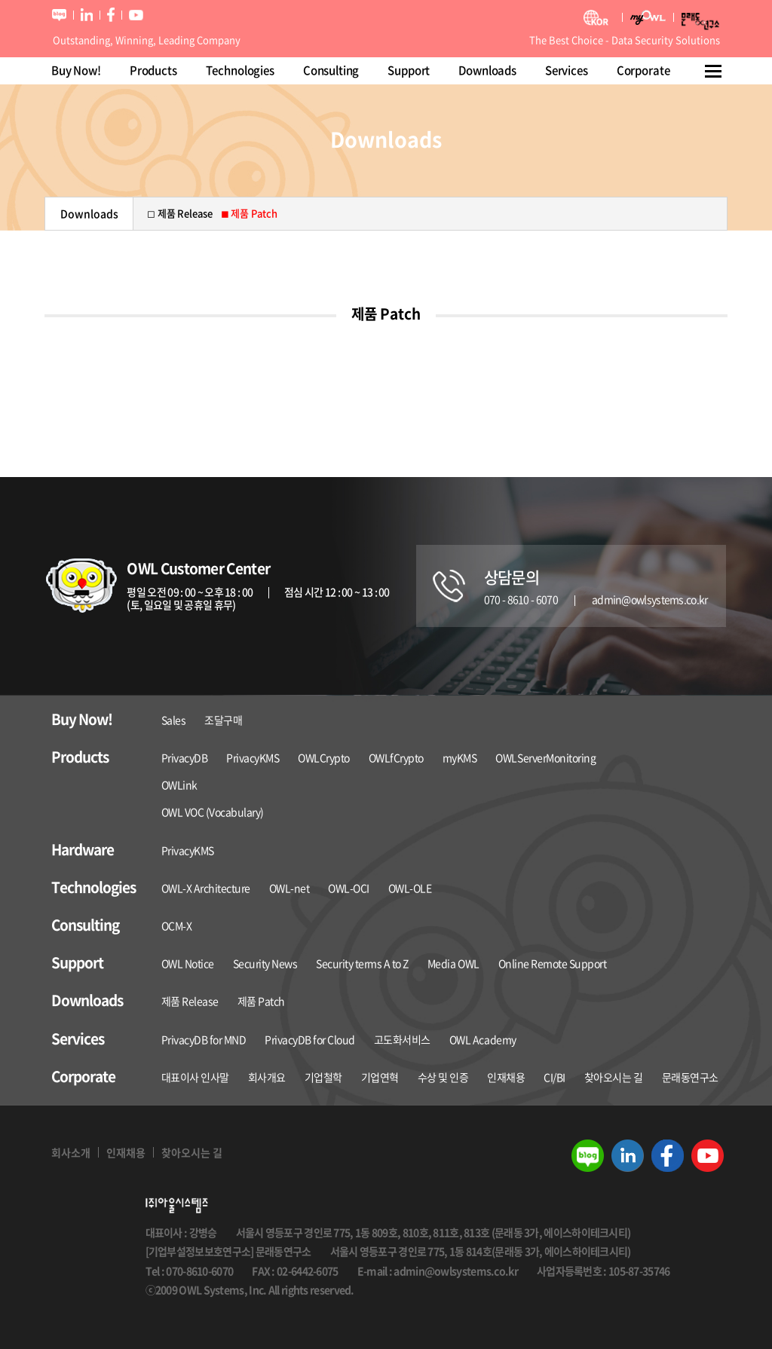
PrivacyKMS (252, 757)
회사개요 (267, 1076)
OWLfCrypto (396, 757)
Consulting (331, 70)
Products (153, 70)
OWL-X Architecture (205, 887)
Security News (265, 963)
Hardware (82, 849)
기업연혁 (380, 1076)
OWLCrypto (324, 757)
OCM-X (176, 925)
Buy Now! (76, 70)
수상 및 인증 (443, 1076)
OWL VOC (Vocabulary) (212, 811)
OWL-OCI (348, 887)
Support (409, 70)
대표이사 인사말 (195, 1076)
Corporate (643, 70)
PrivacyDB (184, 757)
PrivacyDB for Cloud (310, 1039)
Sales (173, 719)
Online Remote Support (552, 963)
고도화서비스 (402, 1039)
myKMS (460, 757)
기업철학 (323, 1076)
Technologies (240, 70)
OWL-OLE (410, 887)
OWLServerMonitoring (545, 757)
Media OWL (453, 963)
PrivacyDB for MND (204, 1039)
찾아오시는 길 (613, 1076)
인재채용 (506, 1076)
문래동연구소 (690, 1076)
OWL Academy (482, 1039)
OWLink (179, 784)
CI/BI (554, 1076)
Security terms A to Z (362, 963)
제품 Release (190, 1000)
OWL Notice (187, 963)
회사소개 (70, 1152)
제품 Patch (261, 1000)
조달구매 (223, 719)
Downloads (487, 70)
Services (566, 70)
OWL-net (289, 887)
